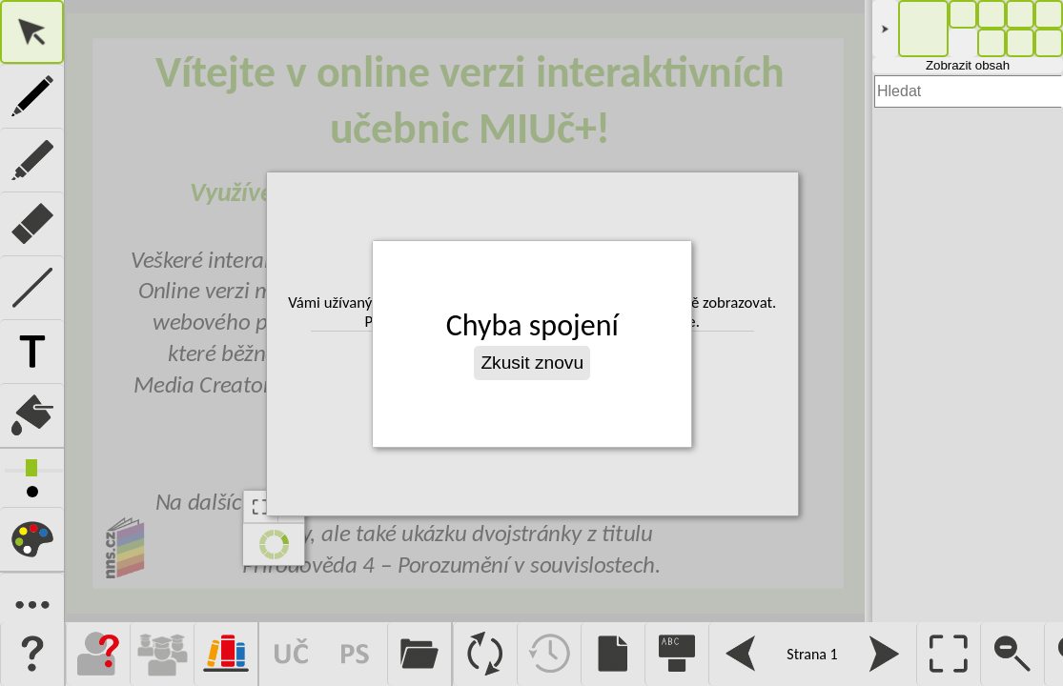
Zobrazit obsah (968, 65)
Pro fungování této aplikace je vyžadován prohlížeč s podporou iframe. (465, 311)
